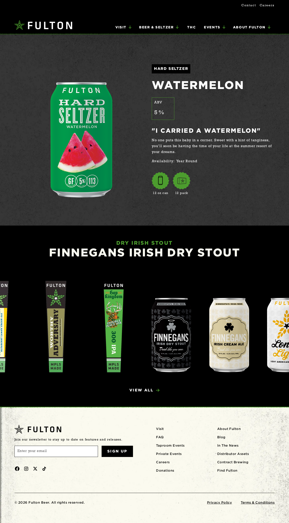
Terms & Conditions (258, 502)
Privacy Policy (219, 502)
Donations (165, 470)
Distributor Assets (233, 454)
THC (191, 27)
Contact (248, 5)
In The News (228, 445)
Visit (160, 429)
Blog (221, 437)
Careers (267, 5)
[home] (43, 25)
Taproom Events (170, 445)
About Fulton (229, 429)
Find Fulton (227, 470)
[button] (123, 27)
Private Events (169, 454)
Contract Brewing (233, 462)
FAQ (159, 437)
